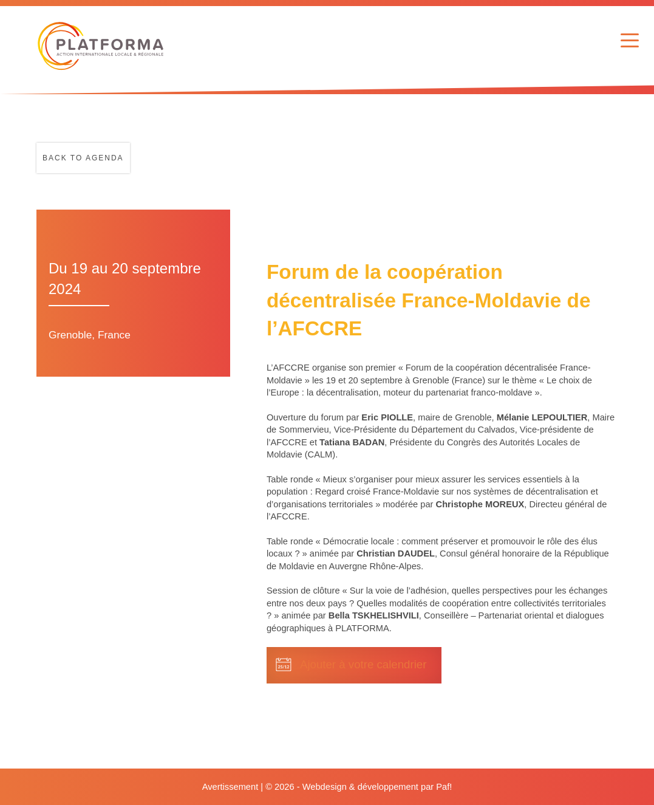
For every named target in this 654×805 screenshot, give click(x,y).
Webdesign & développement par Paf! (377, 787)
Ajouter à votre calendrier (363, 664)
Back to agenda (83, 158)
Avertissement (230, 787)
